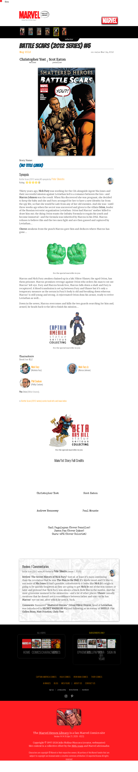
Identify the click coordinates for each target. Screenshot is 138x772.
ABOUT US (78, 689)
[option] (23, 31)
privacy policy (62, 696)
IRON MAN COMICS (81, 683)
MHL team (77, 752)
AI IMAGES (47, 689)
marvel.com (85, 696)
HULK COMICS (65, 683)
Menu (7, 1)
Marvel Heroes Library (54, 739)
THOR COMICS (96, 683)
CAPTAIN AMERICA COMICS (46, 683)
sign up (51, 696)
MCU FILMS (65, 689)
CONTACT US (90, 689)
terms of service (73, 696)
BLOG (56, 689)
